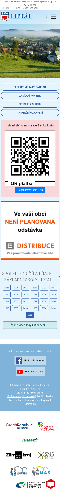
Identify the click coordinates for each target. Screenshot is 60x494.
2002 (30, 315)
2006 (25, 308)
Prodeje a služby (30, 104)
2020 (7, 294)
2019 (16, 294)
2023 (35, 288)
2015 (53, 294)
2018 (25, 294)
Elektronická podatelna (30, 87)
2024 (25, 288)
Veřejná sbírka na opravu (30, 125)
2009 (53, 301)
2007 (16, 308)
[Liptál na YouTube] (7, 8)
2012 (25, 301)
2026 (7, 288)
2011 (35, 301)
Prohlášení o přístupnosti (21, 396)
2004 (44, 308)
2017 (35, 294)
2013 (16, 301)
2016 (44, 294)
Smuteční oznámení (30, 112)
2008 (7, 308)
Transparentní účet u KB (30, 189)
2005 (35, 308)
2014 (7, 301)
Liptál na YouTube (30, 372)
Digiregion (30, 403)
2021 (53, 288)
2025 (16, 288)
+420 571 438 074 (30, 388)
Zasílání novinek (30, 95)
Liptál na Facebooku (30, 360)
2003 (53, 308)
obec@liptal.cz (41, 385)
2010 (44, 301)
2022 (44, 288)
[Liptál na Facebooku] (3, 8)
